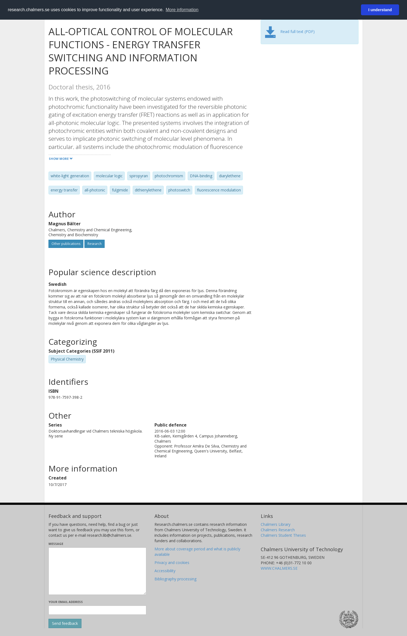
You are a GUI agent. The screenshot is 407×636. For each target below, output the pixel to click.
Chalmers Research (278, 529)
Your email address (65, 602)
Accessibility (164, 570)
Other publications (65, 243)
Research (94, 243)
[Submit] (64, 623)
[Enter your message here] (97, 571)
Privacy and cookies (171, 562)
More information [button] (182, 9)
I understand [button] (380, 10)
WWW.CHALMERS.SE (279, 568)
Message (55, 544)
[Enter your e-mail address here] (97, 610)
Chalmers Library (275, 524)
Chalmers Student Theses (283, 535)
